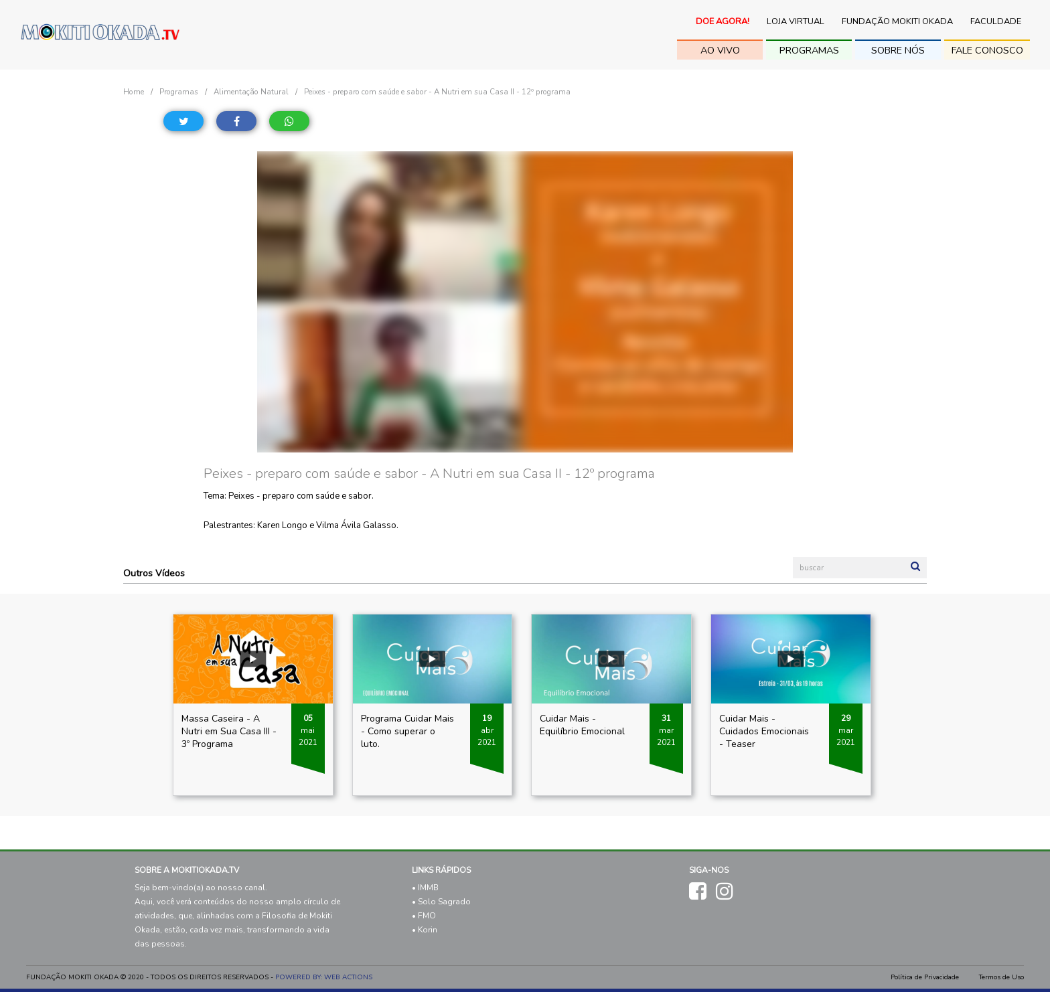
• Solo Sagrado (441, 901)
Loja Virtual (795, 21)
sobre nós (898, 50)
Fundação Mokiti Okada (897, 21)
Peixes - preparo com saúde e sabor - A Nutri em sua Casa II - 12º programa (437, 91)
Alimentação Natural (251, 91)
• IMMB (425, 887)
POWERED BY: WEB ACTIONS (323, 977)
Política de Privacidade (925, 977)
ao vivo (720, 50)
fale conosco (987, 50)
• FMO (424, 915)
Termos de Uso (1001, 977)
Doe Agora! (722, 21)
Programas (809, 50)
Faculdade (995, 21)
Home (133, 91)
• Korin (424, 929)
